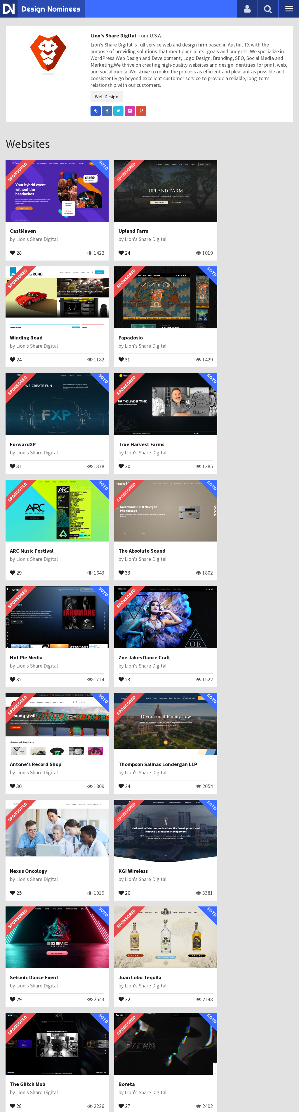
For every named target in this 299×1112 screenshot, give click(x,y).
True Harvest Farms (228, 324)
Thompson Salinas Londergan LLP (245, 524)
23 (16, 546)
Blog (12, 1092)
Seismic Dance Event (230, 624)
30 (211, 346)
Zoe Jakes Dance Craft (36, 524)
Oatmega (119, 923)
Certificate (62, 1092)
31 (16, 346)
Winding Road (222, 224)
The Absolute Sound (131, 424)
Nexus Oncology (28, 624)
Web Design (106, 96)
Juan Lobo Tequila (31, 724)
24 (114, 246)
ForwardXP (121, 324)
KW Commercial (126, 823)
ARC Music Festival (32, 424)
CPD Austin (218, 823)
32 (211, 446)
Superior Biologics (31, 823)
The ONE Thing (27, 1023)
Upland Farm (123, 224)
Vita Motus (218, 923)
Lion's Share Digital (114, 35)
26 (114, 646)
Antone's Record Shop (133, 524)
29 (16, 446)
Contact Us (34, 1092)
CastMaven (23, 224)
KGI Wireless (122, 624)
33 (114, 446)
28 (16, 246)
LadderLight (24, 923)
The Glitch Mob (125, 724)
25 (16, 646)
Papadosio (22, 324)
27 (211, 746)
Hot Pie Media (222, 424)
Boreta (214, 724)
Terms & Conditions (102, 1092)
